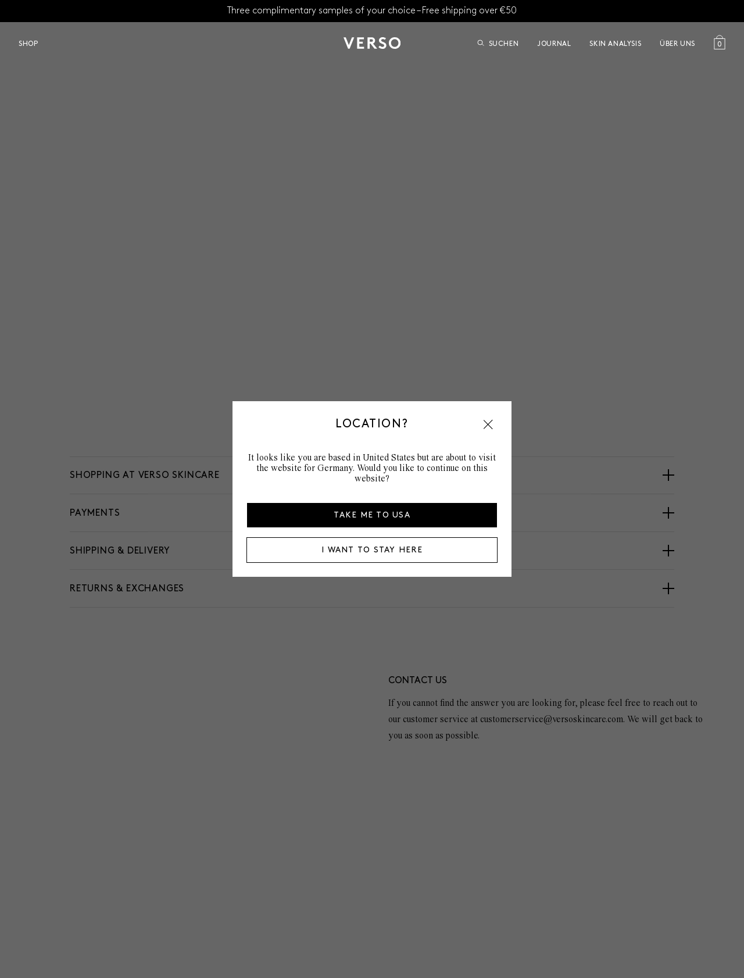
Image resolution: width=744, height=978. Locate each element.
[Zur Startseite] (372, 43)
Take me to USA (372, 515)
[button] (488, 424)
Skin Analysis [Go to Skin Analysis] (615, 43)
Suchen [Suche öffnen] (498, 43)
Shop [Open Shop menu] (28, 43)
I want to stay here (372, 550)
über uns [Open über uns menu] (677, 43)
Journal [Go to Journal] (554, 43)
